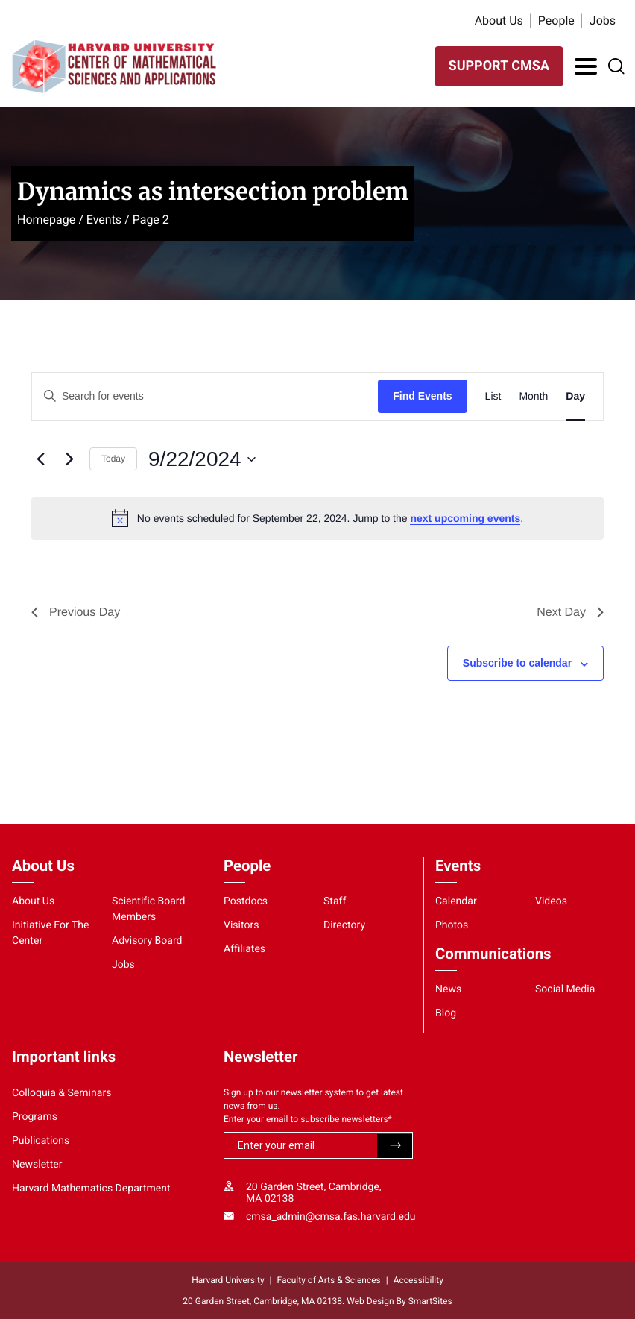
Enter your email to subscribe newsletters (308, 1119)
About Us (499, 20)
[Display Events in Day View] (575, 396)
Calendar (456, 901)
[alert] (317, 518)
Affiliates (244, 949)
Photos (451, 925)
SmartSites (430, 1301)
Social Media (565, 989)
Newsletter (37, 1165)
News (448, 989)
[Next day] (69, 459)
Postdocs (246, 901)
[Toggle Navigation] (586, 66)
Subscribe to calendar (517, 663)
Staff (334, 901)
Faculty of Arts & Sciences (329, 1280)
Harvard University (228, 1280)
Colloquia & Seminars (61, 1093)
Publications (40, 1141)
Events (103, 220)
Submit (394, 1146)
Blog (445, 1013)
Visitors (241, 925)
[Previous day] (40, 459)
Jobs (603, 20)
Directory (344, 925)
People (556, 20)
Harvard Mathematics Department (91, 1188)
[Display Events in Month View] (533, 396)
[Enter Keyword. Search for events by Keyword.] (205, 396)
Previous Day (75, 612)
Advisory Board (147, 941)
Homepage (46, 220)
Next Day (570, 612)
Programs (34, 1117)
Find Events (422, 396)
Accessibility (418, 1280)
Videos (551, 901)
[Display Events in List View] (493, 396)
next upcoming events (465, 518)
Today (113, 458)
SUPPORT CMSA (499, 66)
